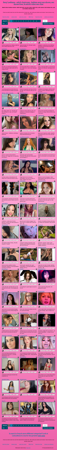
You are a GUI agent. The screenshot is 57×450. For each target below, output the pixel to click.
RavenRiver (41, 27)
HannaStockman (24, 313)
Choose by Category (48, 23)
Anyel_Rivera (41, 401)
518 (3, 23)
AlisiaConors (23, 379)
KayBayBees (23, 49)
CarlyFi (21, 269)
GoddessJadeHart (42, 93)
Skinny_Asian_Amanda (7, 93)
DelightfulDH (41, 291)
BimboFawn (5, 269)
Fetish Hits (28, 447)
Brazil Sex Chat (38, 16)
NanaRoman (5, 313)
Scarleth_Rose (5, 379)
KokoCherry (41, 313)
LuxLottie (40, 71)
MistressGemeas (6, 247)
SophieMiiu (23, 181)
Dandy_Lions (41, 335)
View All (5, 21)
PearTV (3, 401)
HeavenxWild (23, 71)
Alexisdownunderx (42, 49)
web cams (41, 436)
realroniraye (41, 115)
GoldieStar (4, 49)
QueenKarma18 (24, 401)
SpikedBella (5, 203)
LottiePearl (4, 159)
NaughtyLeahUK (42, 247)
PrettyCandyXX (42, 181)
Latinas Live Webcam (48, 16)
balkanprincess (5, 137)
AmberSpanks (41, 379)
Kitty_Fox (40, 137)
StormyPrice (23, 357)
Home (45, 21)
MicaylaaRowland (42, 203)
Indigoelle (4, 357)
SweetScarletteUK (24, 27)
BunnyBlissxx (5, 27)
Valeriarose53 (5, 71)
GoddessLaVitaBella (43, 159)
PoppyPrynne (23, 203)
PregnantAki (5, 225)
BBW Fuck (31, 16)
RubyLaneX (23, 159)
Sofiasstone (41, 357)
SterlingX (40, 225)
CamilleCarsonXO (24, 137)
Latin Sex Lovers (22, 16)
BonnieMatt (4, 291)
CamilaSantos (23, 247)
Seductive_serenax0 (7, 335)
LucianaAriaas (23, 335)
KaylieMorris (23, 115)
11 (36, 21)
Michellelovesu (23, 225)
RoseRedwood (23, 291)
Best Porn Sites (6, 16)
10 (33, 21)
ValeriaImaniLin (24, 93)
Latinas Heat (14, 16)
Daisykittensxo (41, 269)
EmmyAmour (5, 181)
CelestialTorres (5, 115)
